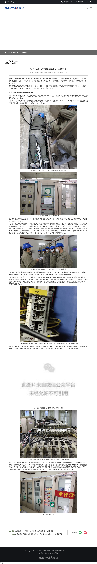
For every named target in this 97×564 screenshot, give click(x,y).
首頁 (8, 52)
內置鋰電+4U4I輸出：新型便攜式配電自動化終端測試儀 (34, 531)
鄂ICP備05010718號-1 (51, 553)
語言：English (11, 2)
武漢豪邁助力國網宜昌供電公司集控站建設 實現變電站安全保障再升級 (39, 534)
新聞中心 (15, 52)
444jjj (1, 563)
